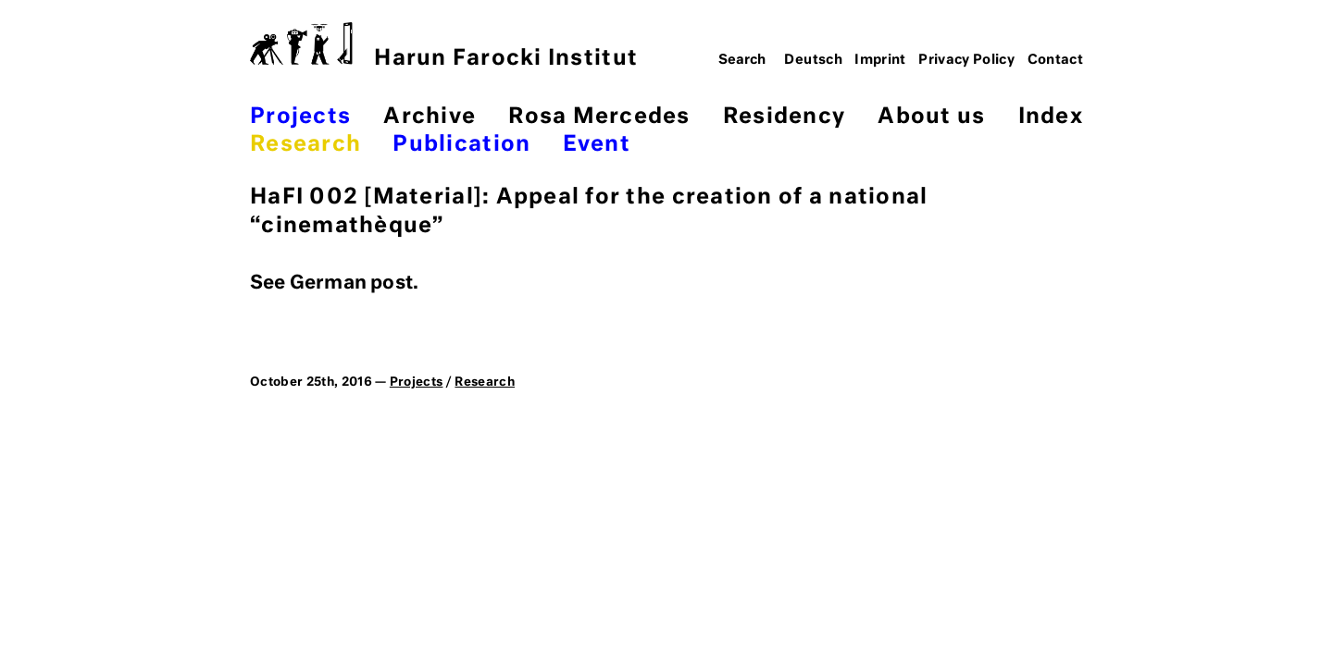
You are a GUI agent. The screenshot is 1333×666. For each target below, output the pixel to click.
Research (305, 144)
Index (1050, 117)
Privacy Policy (966, 60)
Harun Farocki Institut (444, 45)
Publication (461, 144)
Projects (300, 117)
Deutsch (813, 60)
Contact (1056, 60)
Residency (784, 117)
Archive (429, 117)
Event (596, 144)
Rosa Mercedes (599, 117)
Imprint (880, 60)
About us (931, 117)
